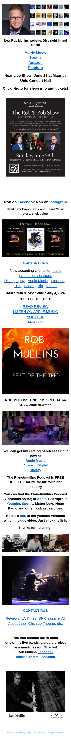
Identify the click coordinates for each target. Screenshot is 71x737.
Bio (40, 286)
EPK (17, 286)
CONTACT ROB (35, 263)
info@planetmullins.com (35, 657)
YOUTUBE (35, 317)
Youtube (13, 503)
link (23, 516)
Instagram (58, 202)
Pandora (35, 68)
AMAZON (35, 322)
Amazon (35, 62)
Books (29, 286)
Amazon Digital (35, 465)
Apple (41, 499)
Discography (14, 281)
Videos (51, 286)
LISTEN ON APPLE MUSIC (35, 312)
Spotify (35, 57)
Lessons (57, 281)
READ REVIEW (35, 306)
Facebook (26, 202)
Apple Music (35, 52)
